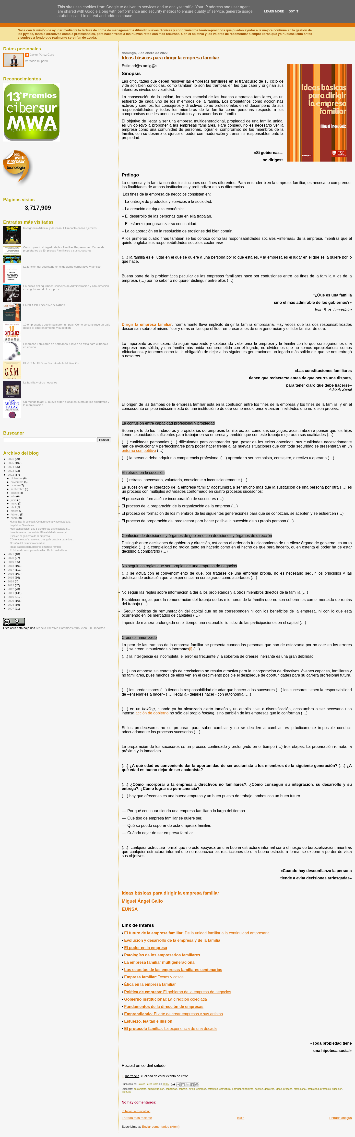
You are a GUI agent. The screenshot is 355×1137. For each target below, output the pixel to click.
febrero (15, 514)
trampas (126, 1091)
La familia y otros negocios (40, 382)
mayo (14, 503)
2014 (11, 581)
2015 (11, 577)
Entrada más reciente (137, 1118)
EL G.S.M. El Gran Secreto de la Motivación (51, 363)
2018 (11, 565)
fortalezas (247, 1089)
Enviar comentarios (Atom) (161, 1126)
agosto (15, 492)
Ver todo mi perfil (36, 61)
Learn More (274, 11)
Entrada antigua (340, 1118)
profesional (300, 1089)
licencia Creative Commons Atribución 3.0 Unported (70, 628)
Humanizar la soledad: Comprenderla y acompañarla (40, 521)
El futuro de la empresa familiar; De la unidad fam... (39, 550)
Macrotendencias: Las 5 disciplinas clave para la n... (40, 528)
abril (14, 507)
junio (14, 500)
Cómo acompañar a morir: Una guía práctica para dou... (42, 539)
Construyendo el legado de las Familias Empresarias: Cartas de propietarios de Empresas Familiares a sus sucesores (64, 249)
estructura (225, 1089)
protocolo (325, 1089)
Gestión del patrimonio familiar (27, 543)
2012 (11, 588)
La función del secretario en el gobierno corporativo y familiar (62, 266)
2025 (11, 462)
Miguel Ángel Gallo (142, 901)
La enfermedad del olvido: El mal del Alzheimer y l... (39, 532)
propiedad (313, 1089)
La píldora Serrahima (22, 525)
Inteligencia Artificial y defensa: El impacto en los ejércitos (60, 228)
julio (13, 496)
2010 (11, 596)
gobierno (269, 1089)
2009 (11, 600)
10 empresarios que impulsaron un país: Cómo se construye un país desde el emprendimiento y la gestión (66, 326)
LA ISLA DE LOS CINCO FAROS (44, 305)
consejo (182, 1089)
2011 (11, 592)
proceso (287, 1089)
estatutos (213, 1089)
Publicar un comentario (136, 1111)
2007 (11, 608)
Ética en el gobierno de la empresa (30, 536)
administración (156, 1089)
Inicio (240, 1118)
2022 (11, 474)
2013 (11, 585)
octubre (16, 485)
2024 (11, 466)
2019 (11, 561)
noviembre (17, 482)
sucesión (337, 1089)
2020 (11, 557)
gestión (259, 1089)
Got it (293, 11)
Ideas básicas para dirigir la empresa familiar (170, 893)
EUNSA (130, 909)
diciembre (17, 478)
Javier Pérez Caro (42, 54)
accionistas (140, 1089)
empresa (201, 1089)
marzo (15, 510)
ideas (279, 1089)
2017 (11, 569)
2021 (11, 554)
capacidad (171, 1089)
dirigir (192, 1089)
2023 (11, 470)
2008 (11, 604)
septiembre (18, 489)
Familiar (236, 1089)
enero (15, 517)
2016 (11, 573)
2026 (11, 458)
